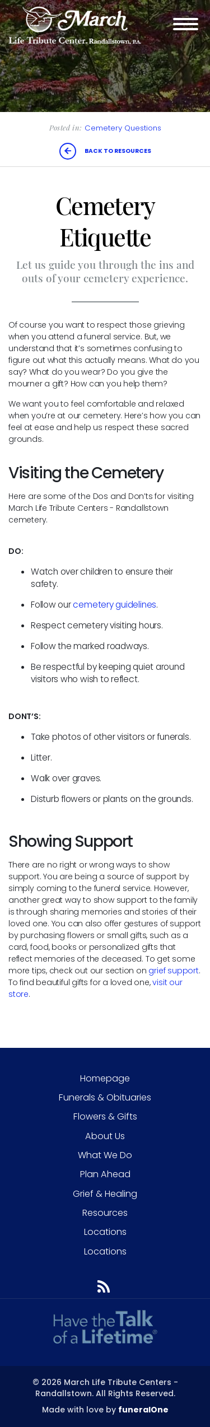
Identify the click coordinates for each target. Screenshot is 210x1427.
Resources (105, 1212)
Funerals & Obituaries (105, 1097)
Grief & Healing (105, 1193)
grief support (173, 970)
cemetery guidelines (114, 604)
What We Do (105, 1155)
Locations (105, 1231)
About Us (105, 1136)
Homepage (105, 1078)
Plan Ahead (105, 1174)
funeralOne (143, 1409)
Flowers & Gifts (105, 1116)
